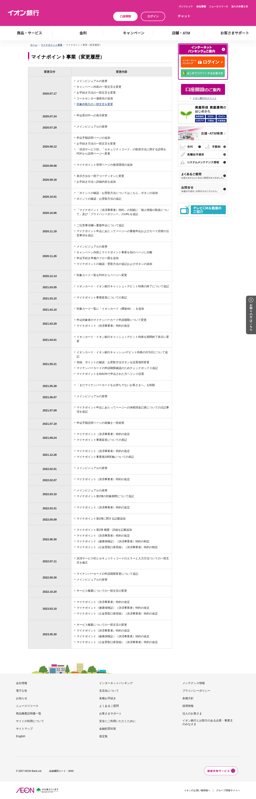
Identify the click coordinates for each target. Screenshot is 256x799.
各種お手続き (107, 698)
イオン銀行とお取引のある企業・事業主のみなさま (207, 722)
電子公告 (21, 690)
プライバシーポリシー (196, 690)
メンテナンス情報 (193, 683)
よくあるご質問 (109, 705)
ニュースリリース (218, 6)
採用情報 (188, 705)
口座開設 (125, 16)
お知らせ (21, 698)
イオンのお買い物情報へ (197, 790)
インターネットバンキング (116, 683)
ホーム (33, 45)
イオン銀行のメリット (205, 98)
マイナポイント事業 (51, 45)
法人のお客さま (239, 6)
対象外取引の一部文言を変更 (95, 104)
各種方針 (188, 698)
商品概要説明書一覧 (28, 713)
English (20, 736)
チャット (184, 16)
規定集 (103, 736)
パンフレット (186, 6)
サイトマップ (24, 728)
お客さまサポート (110, 713)
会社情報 (201, 6)
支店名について (109, 690)
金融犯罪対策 (107, 728)
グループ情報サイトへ (228, 790)
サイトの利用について (30, 721)
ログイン (153, 16)
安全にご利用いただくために (117, 721)
